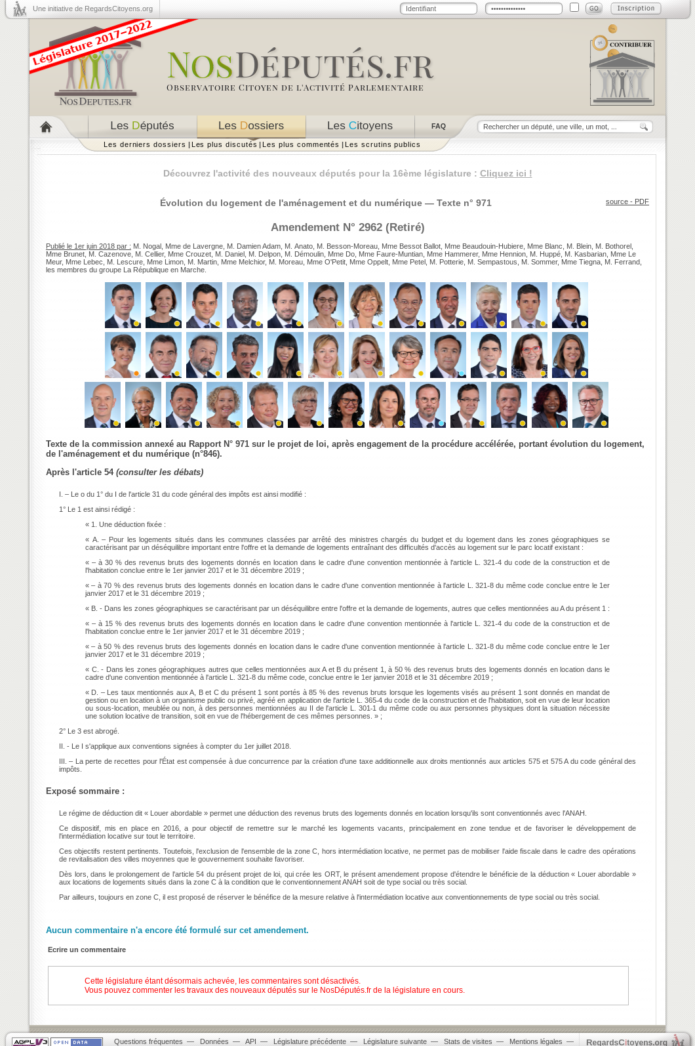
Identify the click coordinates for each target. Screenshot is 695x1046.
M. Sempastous (492, 262)
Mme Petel (409, 262)
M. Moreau (286, 262)
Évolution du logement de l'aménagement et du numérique (291, 203)
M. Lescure (125, 262)
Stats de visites (468, 1041)
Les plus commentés (301, 144)
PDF (642, 201)
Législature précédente (309, 1041)
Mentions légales (536, 1041)
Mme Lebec (84, 262)
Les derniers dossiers (145, 144)
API (250, 1041)
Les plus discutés (224, 144)
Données (214, 1041)
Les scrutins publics (383, 144)
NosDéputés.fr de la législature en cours (391, 990)
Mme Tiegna (581, 262)
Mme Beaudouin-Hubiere (484, 246)
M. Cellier (149, 254)
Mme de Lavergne (194, 246)
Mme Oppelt (368, 262)
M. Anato (299, 246)
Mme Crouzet (189, 254)
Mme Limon (165, 262)
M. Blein (578, 246)
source (617, 201)
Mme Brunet (65, 254)
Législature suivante (395, 1041)
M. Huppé (545, 254)
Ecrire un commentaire (87, 949)
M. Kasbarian (585, 254)
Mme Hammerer (452, 254)
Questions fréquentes (148, 1041)
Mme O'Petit (326, 262)
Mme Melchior (243, 262)
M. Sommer (539, 262)
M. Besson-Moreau (347, 246)
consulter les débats (160, 472)
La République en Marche (164, 270)
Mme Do (341, 254)
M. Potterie (446, 262)
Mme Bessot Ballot (411, 246)
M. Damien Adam (254, 246)
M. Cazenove (110, 254)
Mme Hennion (504, 254)
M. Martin (202, 262)
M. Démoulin (304, 254)
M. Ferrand (622, 262)
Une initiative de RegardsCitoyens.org (93, 8)
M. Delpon (264, 254)
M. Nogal (147, 246)
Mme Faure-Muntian (391, 254)
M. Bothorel (613, 246)
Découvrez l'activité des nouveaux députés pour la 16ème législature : (347, 173)
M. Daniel (230, 254)
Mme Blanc (545, 246)
